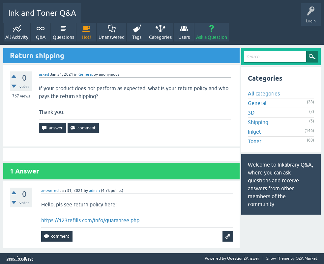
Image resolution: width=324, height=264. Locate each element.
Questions (63, 37)
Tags (136, 37)
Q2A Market (306, 258)
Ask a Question (211, 37)
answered (50, 190)
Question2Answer (243, 258)
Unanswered (112, 37)
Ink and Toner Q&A (42, 13)
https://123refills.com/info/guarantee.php (90, 220)
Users (184, 37)
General (85, 74)
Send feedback (20, 258)
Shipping (258, 122)
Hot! (86, 37)
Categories (160, 37)
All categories (264, 93)
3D (251, 113)
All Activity (16, 37)
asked (44, 74)
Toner (254, 141)
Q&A (40, 37)
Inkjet (254, 132)
